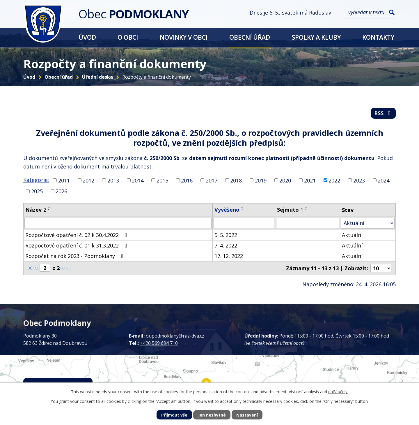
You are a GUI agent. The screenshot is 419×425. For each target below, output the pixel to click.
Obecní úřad (249, 37)
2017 (211, 180)
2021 (310, 180)
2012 (88, 180)
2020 (285, 180)
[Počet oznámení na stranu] (380, 268)
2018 (236, 180)
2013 (113, 180)
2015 (162, 180)
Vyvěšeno (226, 209)
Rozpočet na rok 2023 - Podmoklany (75, 255)
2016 (187, 180)
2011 (64, 180)
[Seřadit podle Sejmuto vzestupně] (306, 207)
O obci (128, 37)
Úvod (87, 37)
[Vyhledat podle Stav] (368, 223)
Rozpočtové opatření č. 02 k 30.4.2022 (77, 234)
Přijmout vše (174, 415)
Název (35, 209)
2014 (137, 180)
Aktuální (352, 234)
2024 (383, 180)
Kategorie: (36, 179)
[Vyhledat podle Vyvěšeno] (244, 223)
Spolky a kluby (316, 37)
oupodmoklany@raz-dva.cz (175, 336)
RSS (383, 113)
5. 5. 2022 (225, 234)
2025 (37, 191)
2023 (359, 180)
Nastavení (247, 415)
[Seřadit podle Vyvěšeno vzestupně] (242, 207)
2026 (61, 191)
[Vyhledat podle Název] (118, 223)
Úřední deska (97, 77)
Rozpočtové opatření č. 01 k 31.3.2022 (77, 245)
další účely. (338, 391)
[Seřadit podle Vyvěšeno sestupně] (242, 209)
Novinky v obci (183, 37)
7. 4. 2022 (225, 245)
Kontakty (378, 37)
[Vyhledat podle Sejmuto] (307, 223)
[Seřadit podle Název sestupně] (49, 209)
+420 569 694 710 (159, 343)
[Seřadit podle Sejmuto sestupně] (306, 209)
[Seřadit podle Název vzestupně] (49, 207)
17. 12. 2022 (228, 255)
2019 (261, 180)
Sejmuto (290, 209)
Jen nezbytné (212, 415)
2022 (334, 180)
